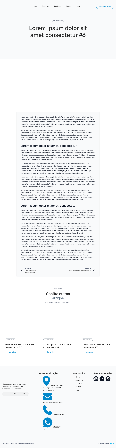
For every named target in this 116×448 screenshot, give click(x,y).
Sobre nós (45, 6)
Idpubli (112, 444)
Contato (68, 6)
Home (35, 6)
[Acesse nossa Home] (9, 6)
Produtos (57, 6)
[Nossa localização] (53, 388)
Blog (78, 6)
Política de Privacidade (20, 394)
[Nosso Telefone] (53, 414)
